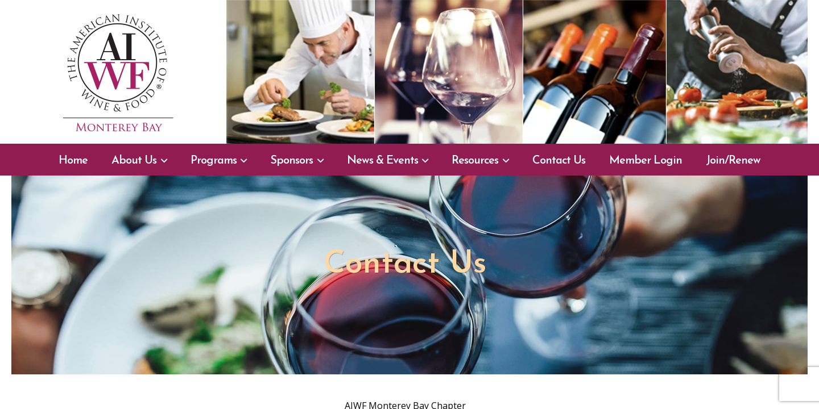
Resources (475, 160)
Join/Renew (733, 160)
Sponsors (291, 160)
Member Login (645, 160)
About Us (133, 160)
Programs (214, 160)
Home (73, 160)
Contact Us (558, 160)
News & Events (382, 160)
